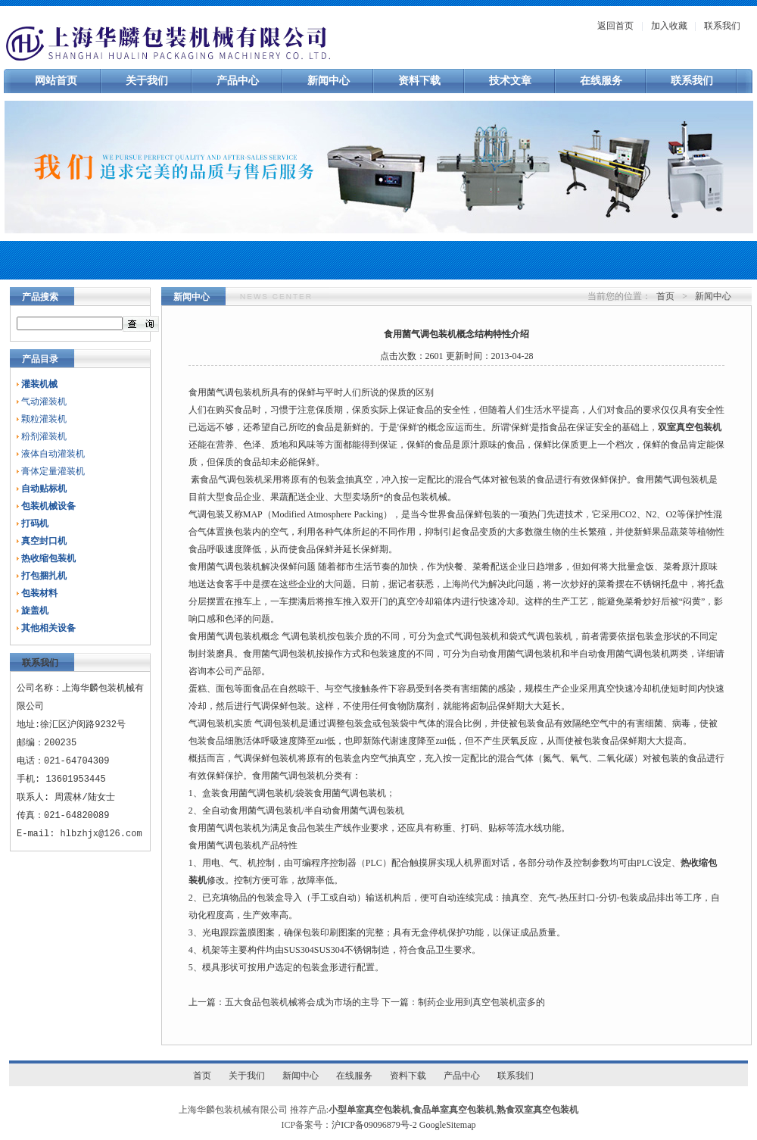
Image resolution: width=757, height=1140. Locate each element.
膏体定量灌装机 (53, 471)
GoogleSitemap (447, 1125)
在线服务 (601, 80)
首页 (665, 296)
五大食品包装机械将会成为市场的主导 (302, 1002)
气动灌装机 (44, 401)
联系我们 (722, 25)
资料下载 (419, 80)
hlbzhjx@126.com (101, 833)
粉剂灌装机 (44, 436)
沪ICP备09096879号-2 (374, 1125)
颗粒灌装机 (44, 419)
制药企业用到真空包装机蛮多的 (481, 1002)
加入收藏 (669, 25)
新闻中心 (328, 80)
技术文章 (510, 80)
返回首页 (615, 25)
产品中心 (238, 80)
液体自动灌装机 (53, 453)
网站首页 (56, 80)
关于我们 (147, 80)
